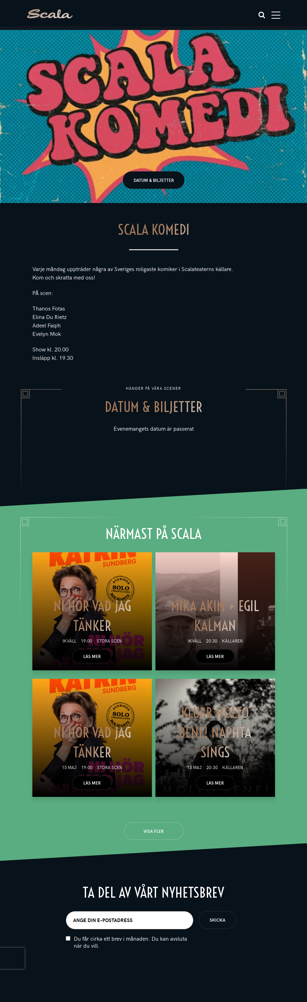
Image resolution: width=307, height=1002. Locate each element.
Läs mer (92, 656)
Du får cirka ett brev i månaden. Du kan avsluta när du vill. (130, 942)
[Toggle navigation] (275, 15)
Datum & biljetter (154, 180)
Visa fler (153, 831)
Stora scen (109, 641)
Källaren (232, 641)
